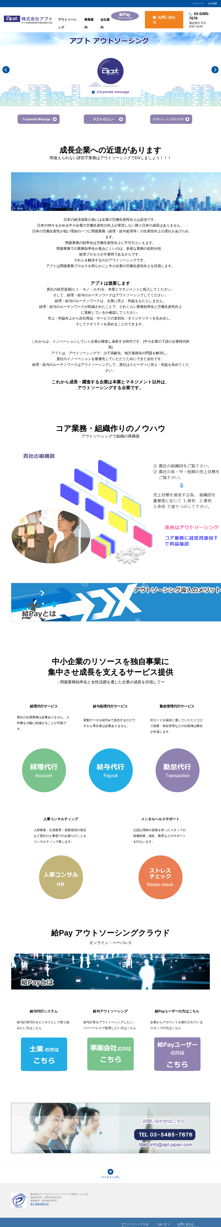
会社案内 (105, 23)
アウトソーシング (67, 23)
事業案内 (89, 23)
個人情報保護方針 (39, 1204)
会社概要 (212, 3)
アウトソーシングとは (134, 1224)
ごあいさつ (163, 1224)
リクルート (198, 3)
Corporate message (110, 92)
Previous (6, 69)
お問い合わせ (164, 19)
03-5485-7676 (203, 20)
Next (215, 69)
